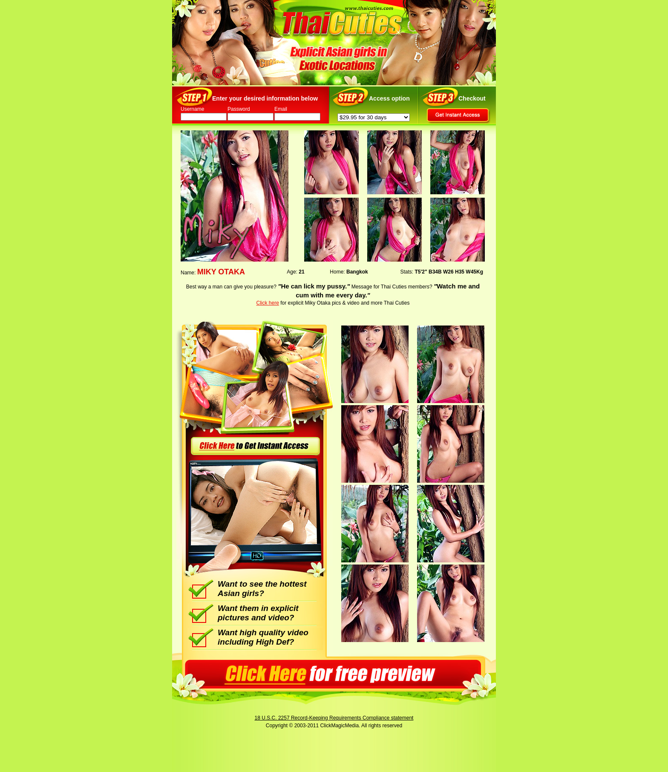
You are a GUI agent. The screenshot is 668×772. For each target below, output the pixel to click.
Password (238, 109)
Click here (267, 303)
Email (280, 109)
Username (192, 109)
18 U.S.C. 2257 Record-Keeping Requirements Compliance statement (334, 718)
